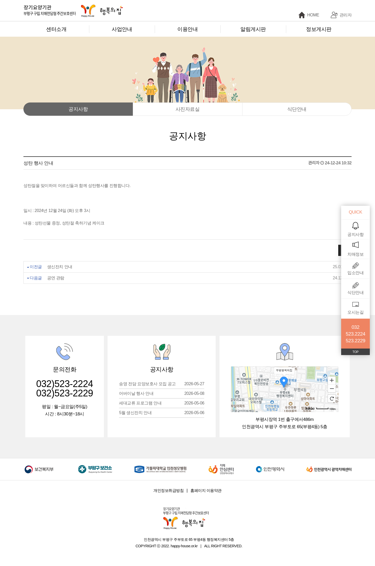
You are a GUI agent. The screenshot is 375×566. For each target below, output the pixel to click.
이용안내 (187, 29)
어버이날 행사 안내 (161, 393)
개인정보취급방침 (168, 490)
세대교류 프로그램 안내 (161, 403)
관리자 (346, 15)
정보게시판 (319, 29)
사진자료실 (188, 109)
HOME (313, 15)
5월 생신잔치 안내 (161, 412)
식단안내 (297, 109)
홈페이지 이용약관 (206, 490)
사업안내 (122, 29)
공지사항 (78, 109)
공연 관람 (55, 278)
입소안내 (355, 273)
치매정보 (355, 254)
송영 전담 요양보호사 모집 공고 (161, 384)
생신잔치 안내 (59, 267)
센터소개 (56, 29)
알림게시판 (253, 29)
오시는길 (355, 312)
